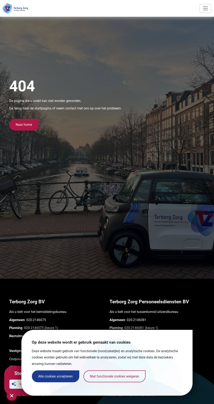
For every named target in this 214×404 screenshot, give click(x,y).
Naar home (24, 125)
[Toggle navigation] (205, 8)
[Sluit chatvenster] (12, 396)
